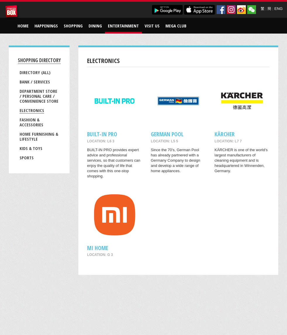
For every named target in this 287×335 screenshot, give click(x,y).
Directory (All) (35, 72)
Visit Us (152, 26)
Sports (27, 157)
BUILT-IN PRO (102, 134)
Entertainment (123, 26)
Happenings (46, 26)
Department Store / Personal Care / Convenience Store (39, 96)
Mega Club (175, 26)
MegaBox (12, 12)
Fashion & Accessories (31, 122)
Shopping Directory (39, 60)
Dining (95, 26)
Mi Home (97, 248)
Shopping (73, 26)
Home (23, 26)
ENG (278, 8)
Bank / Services (35, 82)
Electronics (32, 110)
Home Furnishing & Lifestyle (39, 136)
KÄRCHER (225, 134)
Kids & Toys (31, 148)
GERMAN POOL (167, 134)
